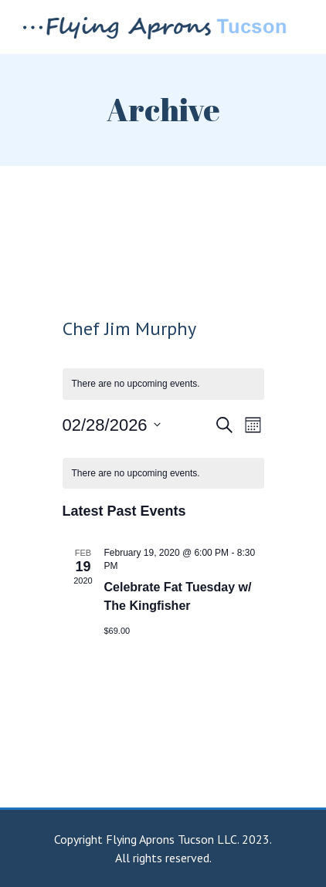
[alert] (163, 473)
